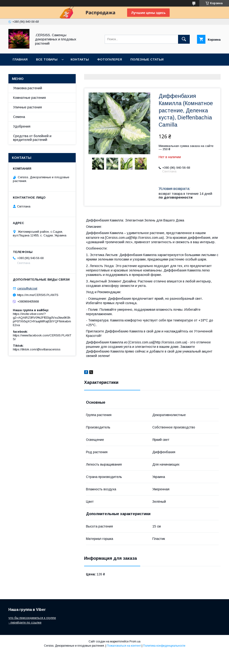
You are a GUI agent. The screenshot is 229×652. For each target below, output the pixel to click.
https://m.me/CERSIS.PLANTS (37, 295)
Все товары (46, 59)
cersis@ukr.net (27, 288)
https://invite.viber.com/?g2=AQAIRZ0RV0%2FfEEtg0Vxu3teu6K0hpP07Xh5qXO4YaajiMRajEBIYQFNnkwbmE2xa (42, 319)
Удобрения (21, 126)
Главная (20, 59)
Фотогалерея (109, 59)
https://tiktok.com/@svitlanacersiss (37, 349)
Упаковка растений (27, 88)
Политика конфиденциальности (164, 645)
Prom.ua (134, 641)
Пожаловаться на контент (124, 645)
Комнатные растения (29, 98)
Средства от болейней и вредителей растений (32, 138)
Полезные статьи (147, 59)
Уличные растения (27, 107)
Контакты (80, 59)
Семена (19, 117)
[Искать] (184, 39)
